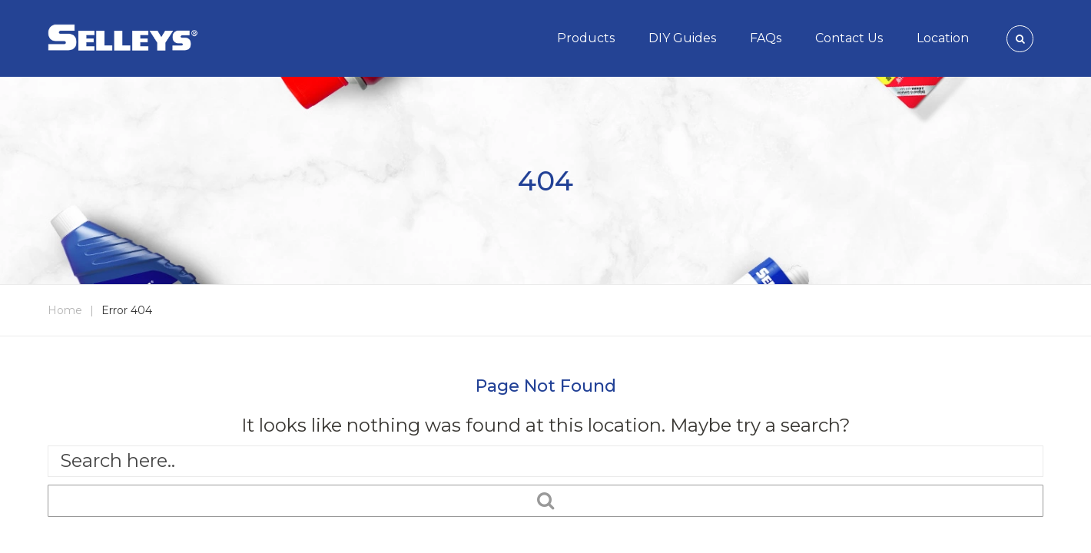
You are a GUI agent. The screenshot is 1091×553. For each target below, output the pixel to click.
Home (65, 310)
